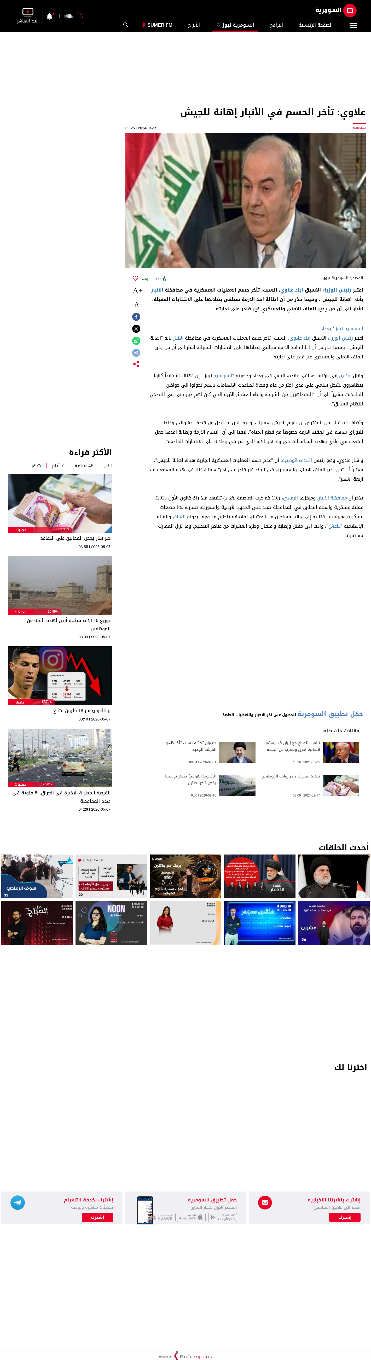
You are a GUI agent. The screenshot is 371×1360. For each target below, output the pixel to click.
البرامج (276, 25)
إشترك (97, 1217)
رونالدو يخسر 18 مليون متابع (82, 710)
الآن (108, 466)
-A (137, 304)
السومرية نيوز (235, 25)
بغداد (326, 328)
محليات (20, 530)
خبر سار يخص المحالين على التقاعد (75, 538)
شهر (36, 466)
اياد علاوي (291, 290)
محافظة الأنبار (332, 497)
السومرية (222, 375)
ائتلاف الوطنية (297, 460)
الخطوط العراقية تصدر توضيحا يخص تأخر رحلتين (190, 779)
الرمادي (290, 497)
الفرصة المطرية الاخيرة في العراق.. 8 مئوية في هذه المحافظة (62, 797)
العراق (179, 516)
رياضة (21, 702)
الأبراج (194, 25)
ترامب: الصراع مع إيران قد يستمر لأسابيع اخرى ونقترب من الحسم (292, 746)
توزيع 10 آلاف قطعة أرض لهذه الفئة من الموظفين (69, 624)
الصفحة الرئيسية (316, 25)
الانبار (157, 290)
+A (138, 290)
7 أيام (58, 466)
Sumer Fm (159, 25)
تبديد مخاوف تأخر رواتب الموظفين (291, 776)
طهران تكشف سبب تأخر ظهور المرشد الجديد (190, 746)
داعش (334, 526)
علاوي (345, 375)
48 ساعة (84, 466)
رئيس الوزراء (336, 290)
